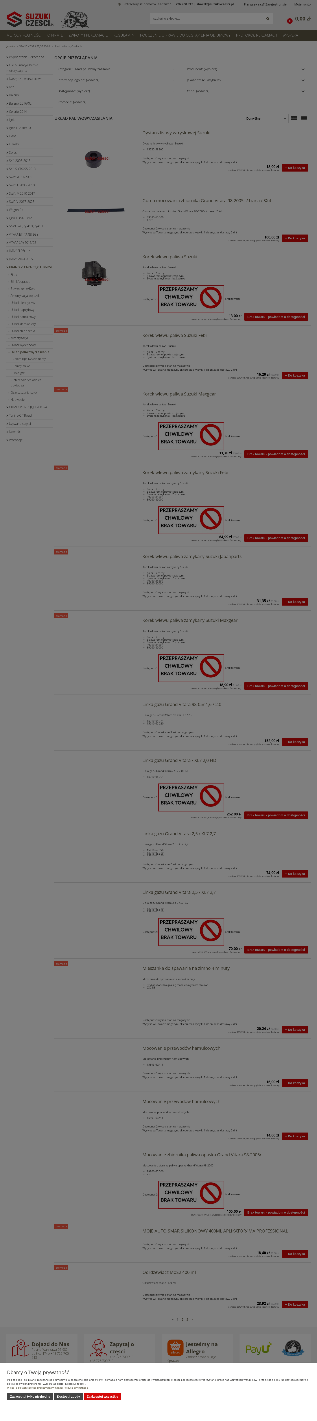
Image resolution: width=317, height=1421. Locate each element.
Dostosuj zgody (68, 1396)
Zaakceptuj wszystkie (102, 1396)
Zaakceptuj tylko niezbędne (30, 1396)
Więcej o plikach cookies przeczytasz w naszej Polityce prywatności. (48, 1388)
